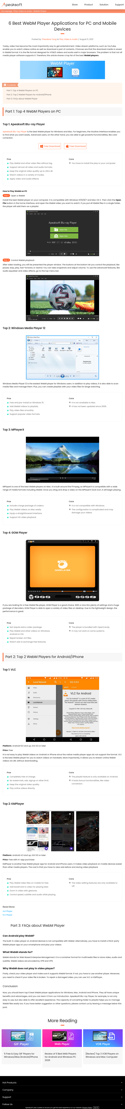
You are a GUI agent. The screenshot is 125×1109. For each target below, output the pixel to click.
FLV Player (7, 914)
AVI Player (7, 911)
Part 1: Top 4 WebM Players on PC (22, 90)
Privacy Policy (87, 1108)
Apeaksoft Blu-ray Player (15, 131)
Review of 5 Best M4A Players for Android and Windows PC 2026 (60, 1057)
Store (75, 4)
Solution (104, 4)
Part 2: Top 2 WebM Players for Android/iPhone (29, 94)
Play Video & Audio (23, 11)
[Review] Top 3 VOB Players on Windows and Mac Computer (102, 1055)
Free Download (52, 146)
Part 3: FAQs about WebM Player (22, 98)
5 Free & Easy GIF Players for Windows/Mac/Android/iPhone (21, 1055)
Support (119, 4)
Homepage (6, 11)
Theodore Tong (49, 39)
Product (88, 4)
